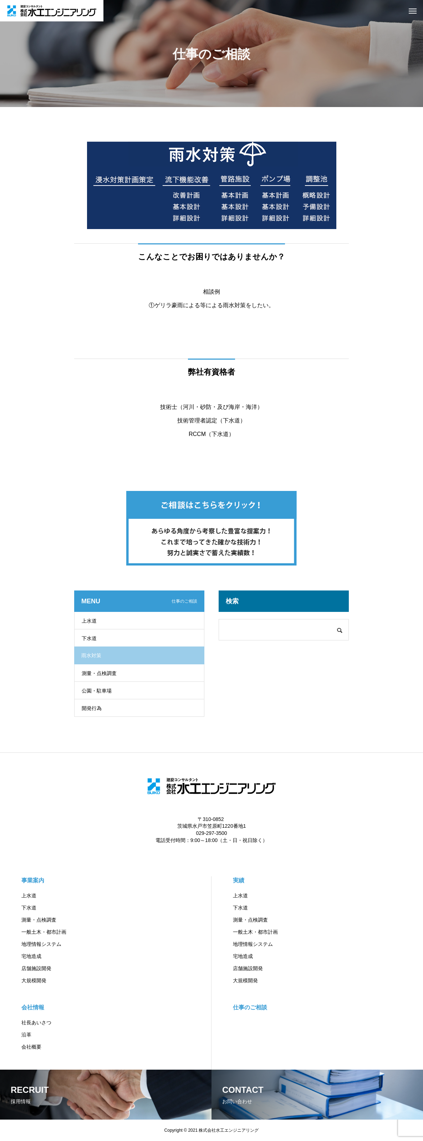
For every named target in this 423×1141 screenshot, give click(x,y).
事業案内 (32, 880)
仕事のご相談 (250, 1007)
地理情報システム (41, 944)
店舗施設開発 (36, 968)
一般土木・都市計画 (43, 932)
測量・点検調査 (99, 673)
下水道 (89, 638)
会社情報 (32, 1007)
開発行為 (92, 708)
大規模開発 (33, 980)
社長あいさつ (36, 1022)
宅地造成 (31, 956)
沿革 (26, 1035)
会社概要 (31, 1047)
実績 (238, 880)
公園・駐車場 (97, 691)
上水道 (89, 621)
